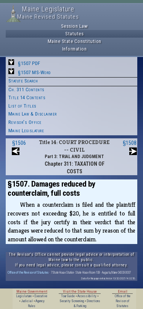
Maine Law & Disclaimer (32, 114)
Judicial (27, 301)
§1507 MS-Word (34, 72)
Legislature (24, 296)
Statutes (74, 33)
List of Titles (22, 106)
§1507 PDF (29, 63)
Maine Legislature (26, 130)
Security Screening (71, 301)
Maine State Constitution (74, 41)
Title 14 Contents (27, 97)
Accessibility (86, 296)
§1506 (19, 143)
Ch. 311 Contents (26, 89)
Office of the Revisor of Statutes (28, 272)
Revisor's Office (25, 122)
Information (74, 49)
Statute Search (23, 81)
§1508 (130, 143)
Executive (40, 296)
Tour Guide (68, 296)
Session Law (74, 26)
